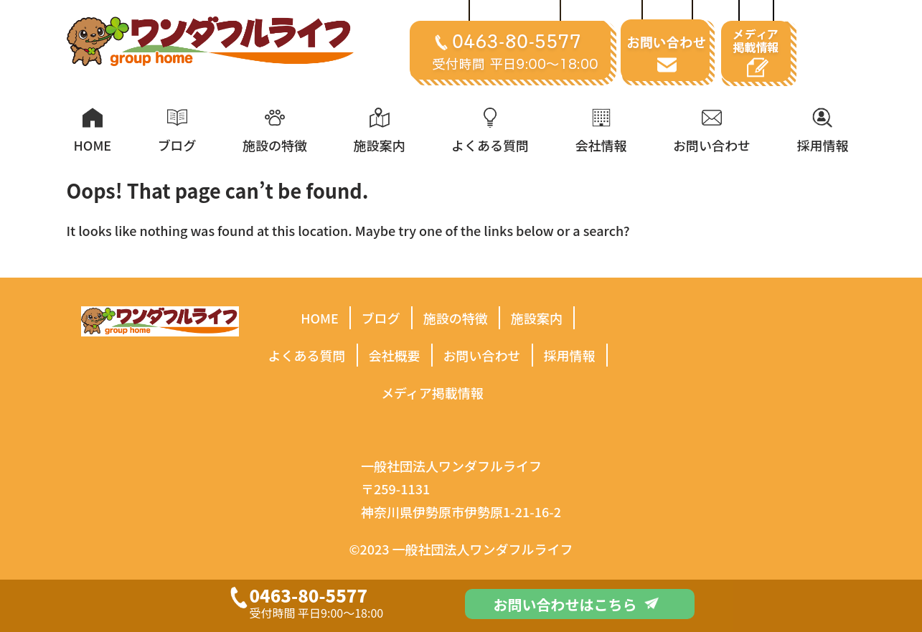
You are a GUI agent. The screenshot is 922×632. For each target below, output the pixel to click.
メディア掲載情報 (432, 392)
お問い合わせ (482, 355)
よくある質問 (307, 355)
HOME (320, 317)
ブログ (381, 317)
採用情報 (570, 355)
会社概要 (394, 355)
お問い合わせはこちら (576, 604)
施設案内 (537, 317)
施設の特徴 (455, 317)
